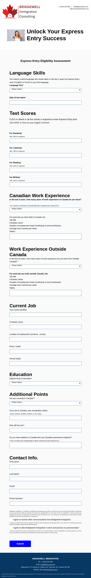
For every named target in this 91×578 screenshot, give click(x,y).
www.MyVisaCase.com (50, 569)
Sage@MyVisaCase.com (47, 564)
